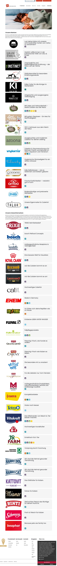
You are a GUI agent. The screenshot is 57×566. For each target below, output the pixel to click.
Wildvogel (33, 548)
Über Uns (34, 5)
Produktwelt (22, 5)
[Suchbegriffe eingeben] (29, 1)
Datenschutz (10, 561)
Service (17, 541)
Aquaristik (33, 550)
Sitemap (15, 561)
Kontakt (38, 5)
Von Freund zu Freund (33, 557)
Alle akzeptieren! (47, 562)
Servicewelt (28, 5)
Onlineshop (49, 5)
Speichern (42, 564)
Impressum (5, 561)
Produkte (9, 541)
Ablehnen (51, 564)
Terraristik (33, 552)
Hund (32, 541)
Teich (32, 554)
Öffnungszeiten (39, 0)
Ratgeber (43, 5)
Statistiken (41, 559)
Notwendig (41, 557)
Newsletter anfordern (47, 0)
